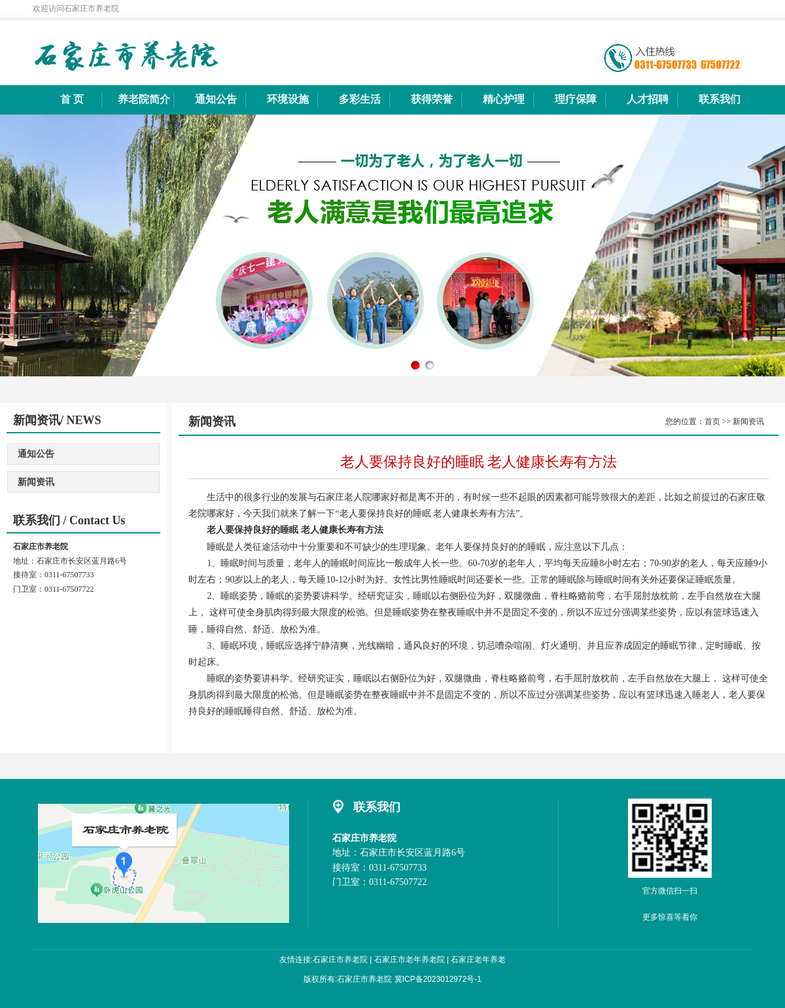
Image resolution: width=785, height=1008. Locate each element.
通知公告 (36, 454)
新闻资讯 (36, 482)
